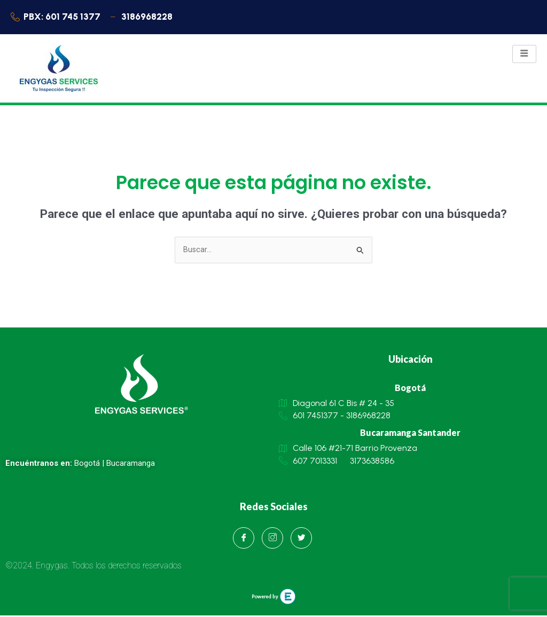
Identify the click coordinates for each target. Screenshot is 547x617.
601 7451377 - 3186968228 (334, 417)
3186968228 (145, 17)
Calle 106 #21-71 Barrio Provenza (348, 450)
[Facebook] (243, 539)
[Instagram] (272, 539)
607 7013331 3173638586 (336, 463)
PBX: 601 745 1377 (57, 17)
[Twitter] (301, 539)
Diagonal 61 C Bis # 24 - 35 (336, 404)
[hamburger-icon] (524, 54)
